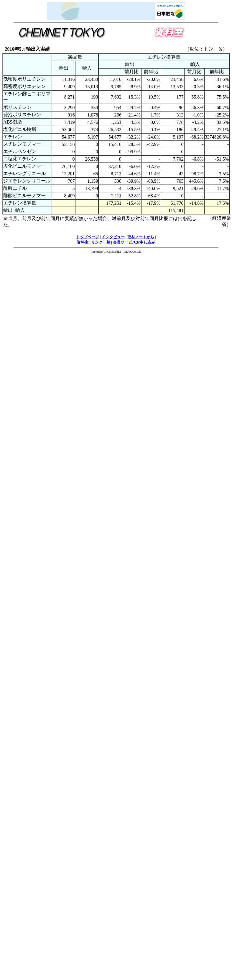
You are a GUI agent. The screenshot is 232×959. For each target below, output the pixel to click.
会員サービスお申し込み (134, 242)
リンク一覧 (100, 242)
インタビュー (113, 237)
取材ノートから (140, 237)
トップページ (87, 237)
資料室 (82, 242)
